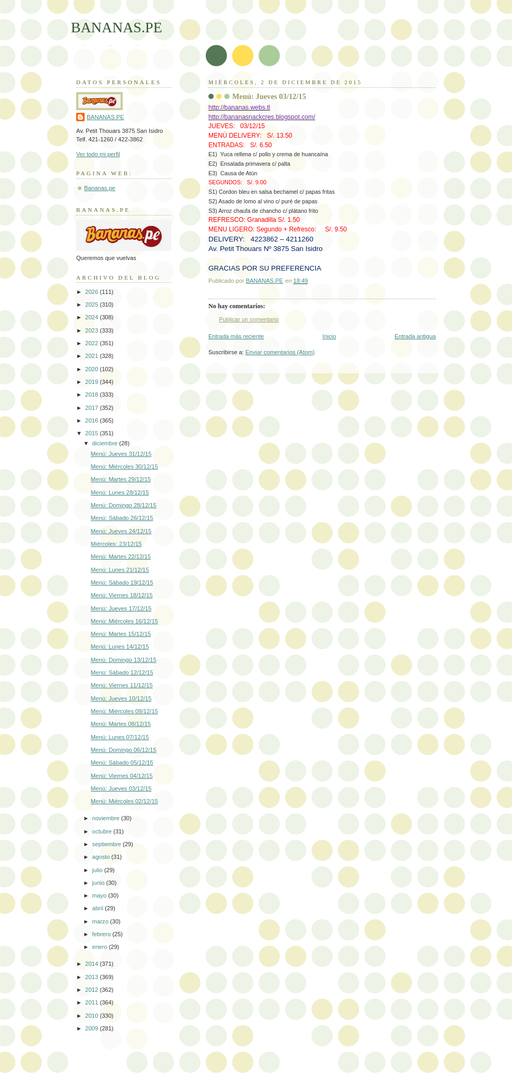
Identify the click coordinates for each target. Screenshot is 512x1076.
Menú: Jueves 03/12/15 (121, 788)
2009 (92, 1028)
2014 (92, 964)
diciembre (105, 443)
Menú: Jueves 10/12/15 (121, 698)
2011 (92, 1002)
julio (98, 870)
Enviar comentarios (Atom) (280, 352)
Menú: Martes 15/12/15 (121, 634)
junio (99, 883)
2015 (92, 433)
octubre (102, 831)
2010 (92, 1015)
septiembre (107, 844)
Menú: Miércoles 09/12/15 (124, 711)
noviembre (106, 818)
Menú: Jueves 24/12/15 (121, 531)
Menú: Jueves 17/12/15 (121, 608)
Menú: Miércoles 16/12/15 (124, 621)
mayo (100, 895)
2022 (92, 343)
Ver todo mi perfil (98, 154)
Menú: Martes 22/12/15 (121, 556)
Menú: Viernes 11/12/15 (122, 685)
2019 (92, 382)
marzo (101, 921)
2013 (92, 977)
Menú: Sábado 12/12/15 (122, 672)
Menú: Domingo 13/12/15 (124, 660)
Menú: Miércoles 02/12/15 (124, 801)
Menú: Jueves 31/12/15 (121, 454)
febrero (102, 934)
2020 (92, 369)
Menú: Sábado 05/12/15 (122, 762)
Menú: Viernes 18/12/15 (122, 595)
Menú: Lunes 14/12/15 (120, 646)
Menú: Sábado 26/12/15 (122, 518)
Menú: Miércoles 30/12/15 (124, 466)
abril (98, 908)
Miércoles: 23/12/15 (116, 544)
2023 (92, 330)
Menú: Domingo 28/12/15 (124, 505)
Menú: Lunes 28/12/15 (120, 492)
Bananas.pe (99, 188)
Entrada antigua (415, 336)
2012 (92, 990)
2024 (92, 317)
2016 (92, 420)
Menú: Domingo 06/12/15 (124, 750)
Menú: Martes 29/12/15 (121, 479)
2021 (92, 356)
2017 (92, 408)
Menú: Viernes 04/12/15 (122, 776)
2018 (92, 394)
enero (100, 947)
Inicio (329, 336)
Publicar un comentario (249, 319)
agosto (101, 857)
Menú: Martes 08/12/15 (121, 724)
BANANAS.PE (116, 27)
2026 (92, 292)
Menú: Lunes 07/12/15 (120, 737)
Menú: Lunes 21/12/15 (120, 570)
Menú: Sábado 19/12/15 (122, 582)
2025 (92, 304)
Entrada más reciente (236, 336)
